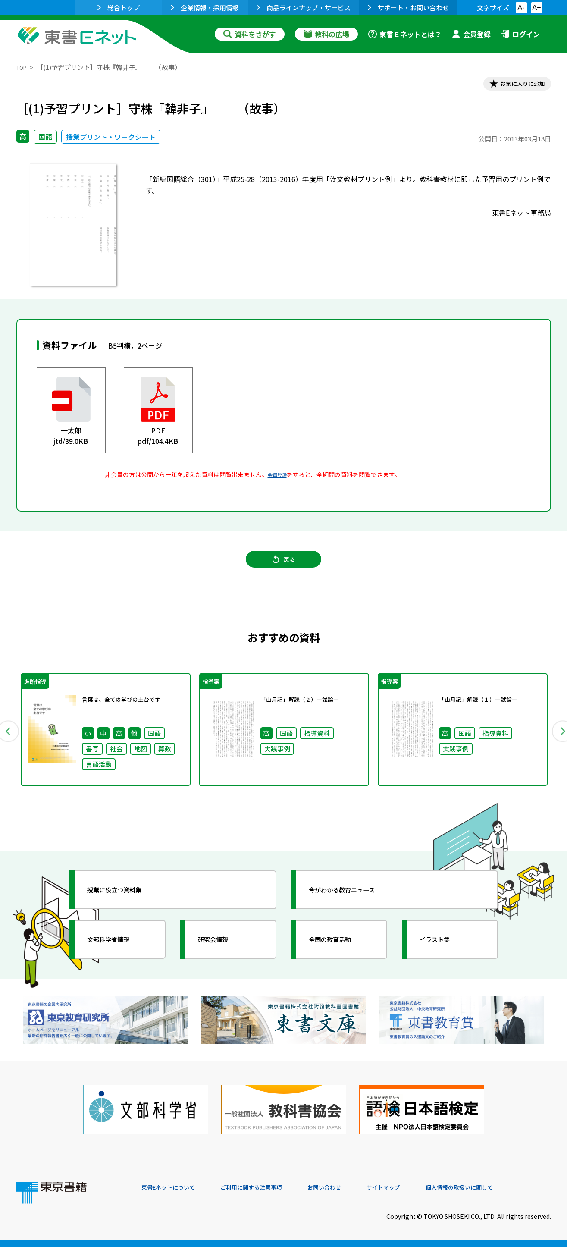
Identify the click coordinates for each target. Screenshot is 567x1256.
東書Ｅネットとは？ (405, 34)
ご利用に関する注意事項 (271, 1197)
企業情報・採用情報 (205, 7)
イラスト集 (443, 958)
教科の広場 (326, 34)
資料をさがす (249, 34)
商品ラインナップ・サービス (304, 7)
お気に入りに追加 (513, 85)
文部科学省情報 (119, 958)
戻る (283, 570)
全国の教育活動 (340, 958)
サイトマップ (422, 1197)
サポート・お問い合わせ (408, 7)
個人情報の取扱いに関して (509, 1197)
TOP (23, 67)
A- (521, 7)
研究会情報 (222, 958)
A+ (536, 7)
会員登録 (471, 34)
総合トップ (118, 7)
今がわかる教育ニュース (355, 908)
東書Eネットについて (174, 1197)
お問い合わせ (355, 1197)
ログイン (520, 34)
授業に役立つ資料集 (127, 908)
